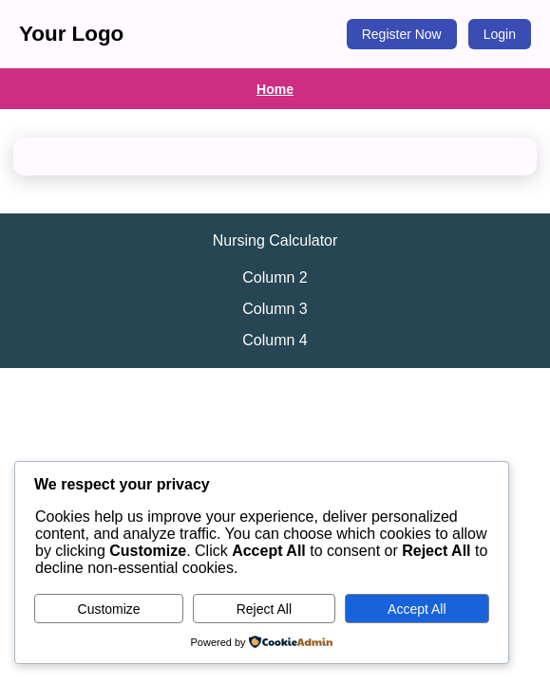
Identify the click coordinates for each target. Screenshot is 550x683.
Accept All (417, 609)
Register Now (402, 34)
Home (275, 89)
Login (500, 34)
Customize (109, 609)
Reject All (264, 609)
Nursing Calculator (275, 240)
